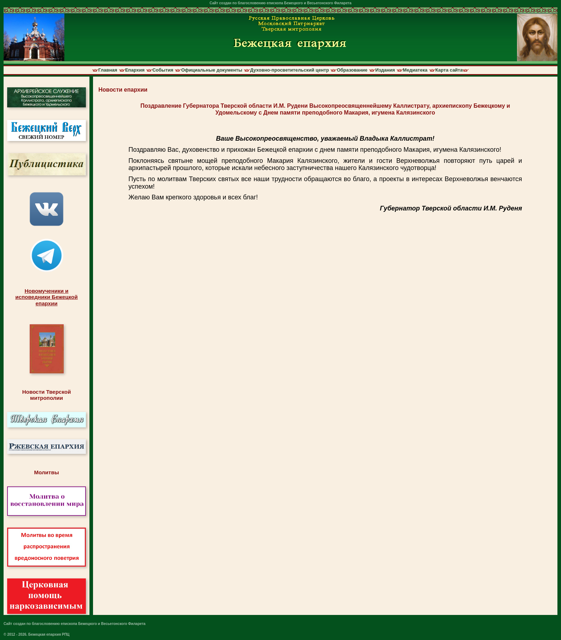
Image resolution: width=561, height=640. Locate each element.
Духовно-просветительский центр (289, 70)
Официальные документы (211, 70)
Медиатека (415, 70)
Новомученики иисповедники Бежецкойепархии (46, 297)
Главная (107, 70)
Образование (352, 70)
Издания (385, 70)
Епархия (135, 70)
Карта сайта (449, 70)
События (162, 70)
